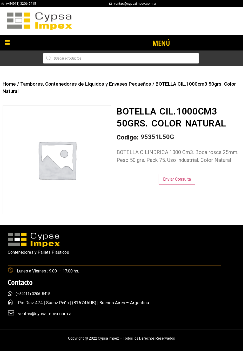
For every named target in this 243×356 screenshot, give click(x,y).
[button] (7, 43)
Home (9, 84)
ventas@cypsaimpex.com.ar (45, 313)
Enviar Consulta (177, 179)
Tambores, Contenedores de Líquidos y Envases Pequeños (85, 84)
